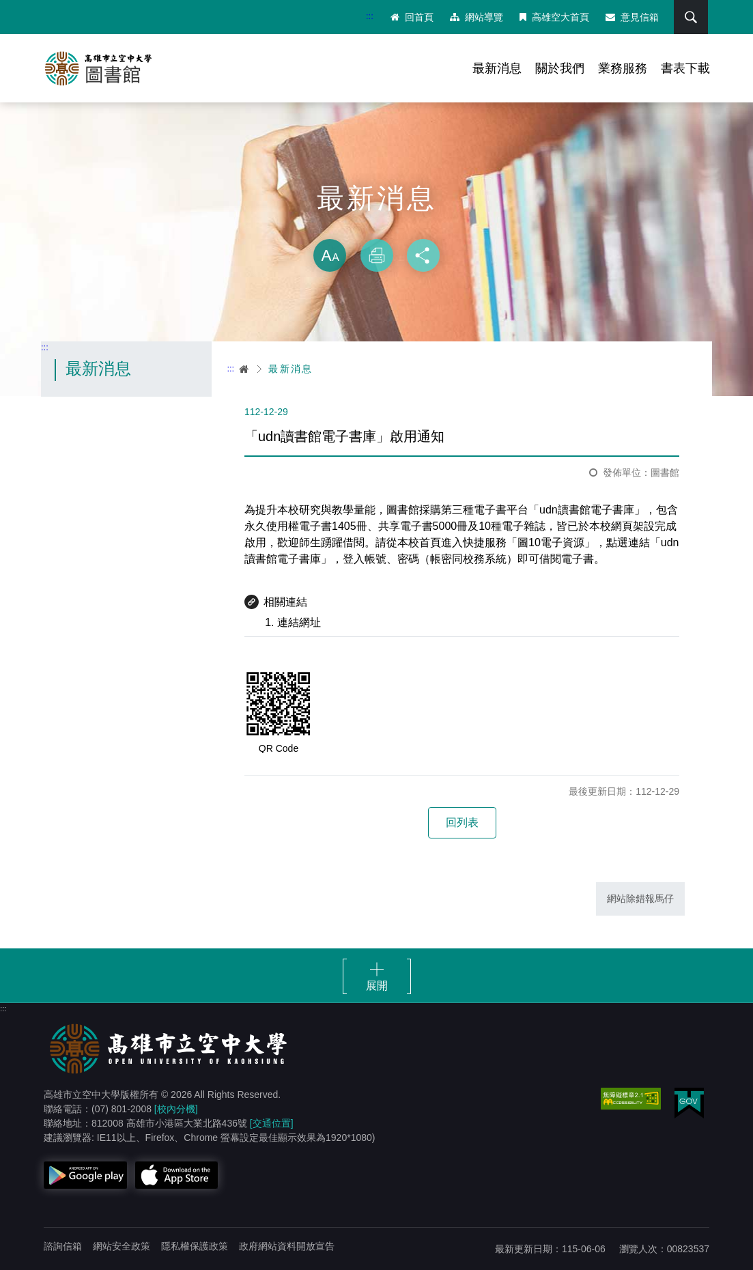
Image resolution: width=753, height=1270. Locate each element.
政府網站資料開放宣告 (287, 1246)
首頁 (244, 368)
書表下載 (685, 68)
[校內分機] (176, 1108)
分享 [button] (423, 255)
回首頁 (412, 17)
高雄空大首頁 (554, 17)
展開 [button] (377, 985)
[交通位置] (272, 1123)
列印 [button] (376, 255)
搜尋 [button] (691, 17)
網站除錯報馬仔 (640, 898)
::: (369, 16)
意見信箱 (632, 17)
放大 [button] (329, 255)
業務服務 (622, 68)
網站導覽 (476, 17)
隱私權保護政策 (194, 1246)
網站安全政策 (121, 1246)
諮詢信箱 (63, 1246)
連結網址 (299, 622)
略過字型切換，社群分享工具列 (376, 225)
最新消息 (497, 68)
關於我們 (559, 68)
